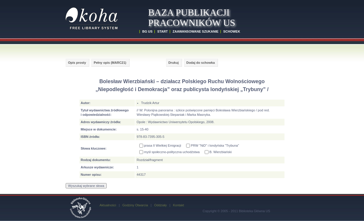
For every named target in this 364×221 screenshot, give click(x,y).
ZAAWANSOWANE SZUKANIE (196, 31)
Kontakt (178, 205)
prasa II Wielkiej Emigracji (160, 146)
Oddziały (160, 205)
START (162, 31)
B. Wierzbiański (218, 152)
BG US (147, 31)
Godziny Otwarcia (135, 205)
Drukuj (173, 62)
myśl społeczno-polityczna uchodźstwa (169, 152)
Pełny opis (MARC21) (110, 62)
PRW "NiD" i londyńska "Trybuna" (212, 146)
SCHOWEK (231, 31)
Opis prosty (77, 62)
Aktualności (108, 205)
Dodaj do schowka (200, 62)
